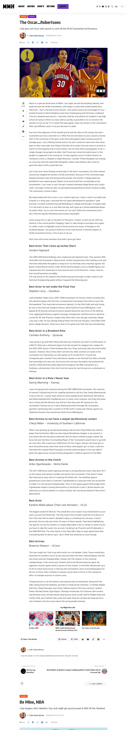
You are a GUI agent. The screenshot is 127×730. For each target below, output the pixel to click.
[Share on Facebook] (28, 42)
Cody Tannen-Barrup (36, 35)
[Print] (42, 42)
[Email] (88, 639)
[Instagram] (105, 6)
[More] (47, 42)
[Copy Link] (37, 42)
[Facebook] (97, 6)
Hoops (23, 16)
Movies (32, 16)
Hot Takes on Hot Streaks (91, 628)
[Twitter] (99, 6)
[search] (112, 6)
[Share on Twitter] (33, 42)
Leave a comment (95, 684)
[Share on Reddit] (23, 121)
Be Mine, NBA (33, 628)
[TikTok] (108, 6)
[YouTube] (102, 6)
